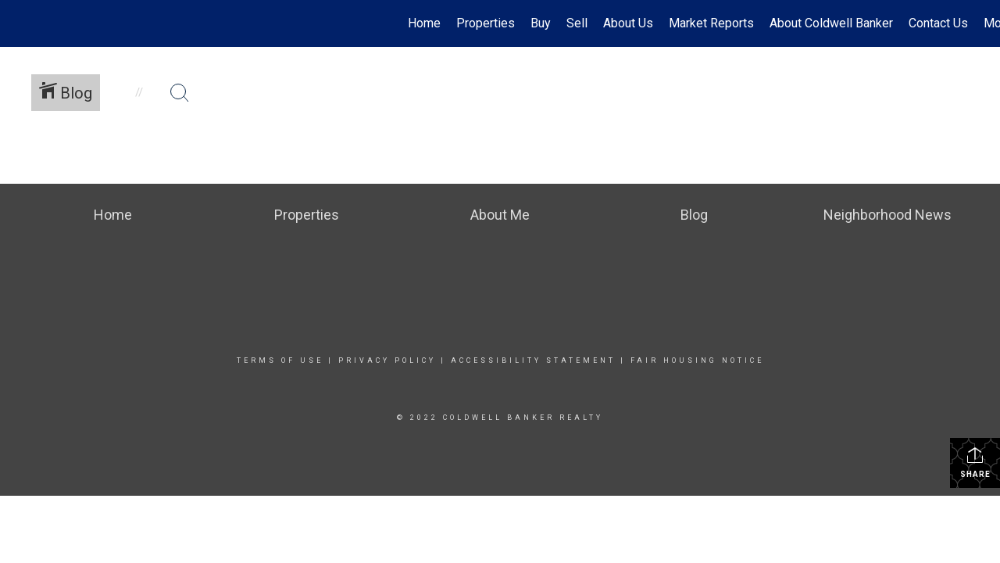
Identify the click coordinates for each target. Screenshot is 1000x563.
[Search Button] (180, 93)
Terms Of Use (280, 360)
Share (975, 462)
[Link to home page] (20, 23)
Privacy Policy (387, 360)
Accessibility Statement (533, 360)
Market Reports (711, 23)
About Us (628, 23)
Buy (540, 23)
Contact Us (938, 23)
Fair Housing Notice (697, 360)
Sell (577, 23)
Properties (485, 23)
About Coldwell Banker (831, 23)
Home (424, 23)
